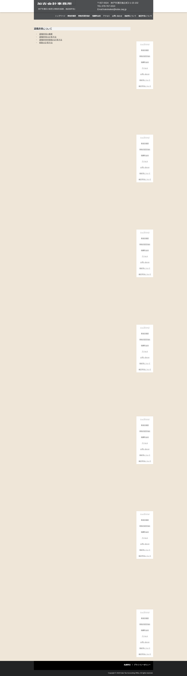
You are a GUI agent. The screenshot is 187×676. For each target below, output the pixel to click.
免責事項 (127, 665)
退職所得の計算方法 (47, 37)
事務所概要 (72, 16)
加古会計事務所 (55, 9)
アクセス (106, 16)
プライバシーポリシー (142, 665)
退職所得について (43, 28)
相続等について (130, 16)
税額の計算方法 (46, 43)
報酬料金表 (96, 16)
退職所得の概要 (46, 34)
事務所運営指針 (84, 16)
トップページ (60, 16)
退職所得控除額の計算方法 (50, 40)
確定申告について (145, 16)
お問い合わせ (117, 16)
